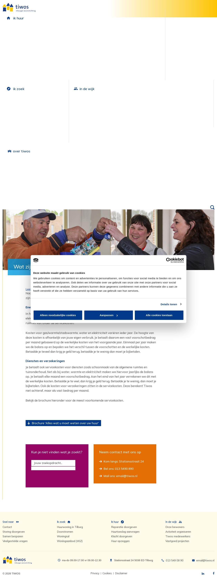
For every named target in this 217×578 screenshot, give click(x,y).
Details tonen (169, 304)
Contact (7, 527)
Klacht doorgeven (121, 536)
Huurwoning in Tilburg (70, 527)
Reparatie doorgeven (124, 527)
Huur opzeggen (120, 541)
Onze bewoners (174, 527)
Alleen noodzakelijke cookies (58, 315)
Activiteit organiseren (178, 531)
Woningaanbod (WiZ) (70, 541)
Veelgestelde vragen (15, 541)
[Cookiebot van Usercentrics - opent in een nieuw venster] (168, 260)
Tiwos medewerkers (177, 536)
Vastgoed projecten (177, 541)
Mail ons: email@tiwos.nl (120, 476)
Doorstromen (65, 531)
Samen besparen (13, 536)
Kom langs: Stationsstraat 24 (124, 461)
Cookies (107, 573)
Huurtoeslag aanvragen (125, 531)
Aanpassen (109, 315)
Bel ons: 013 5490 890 (119, 468)
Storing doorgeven (14, 531)
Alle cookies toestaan (159, 315)
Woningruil (63, 536)
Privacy (95, 573)
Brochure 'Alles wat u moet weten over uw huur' (65, 423)
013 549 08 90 (174, 560)
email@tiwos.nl (205, 560)
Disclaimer (121, 573)
